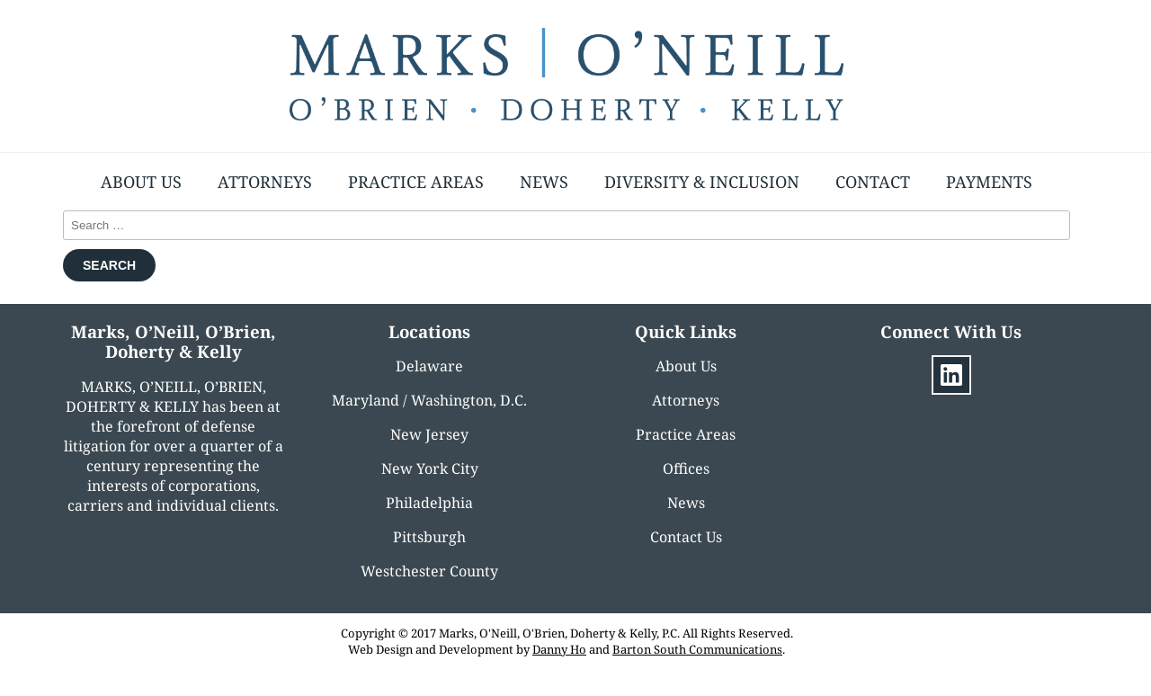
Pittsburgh (429, 537)
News (544, 181)
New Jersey (429, 434)
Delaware (429, 366)
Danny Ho (559, 649)
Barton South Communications (697, 649)
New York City (429, 468)
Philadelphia (429, 503)
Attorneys (265, 181)
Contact (872, 181)
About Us (141, 181)
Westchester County (429, 571)
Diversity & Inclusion (701, 181)
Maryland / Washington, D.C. (429, 400)
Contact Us (686, 537)
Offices (686, 468)
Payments (989, 181)
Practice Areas (416, 181)
